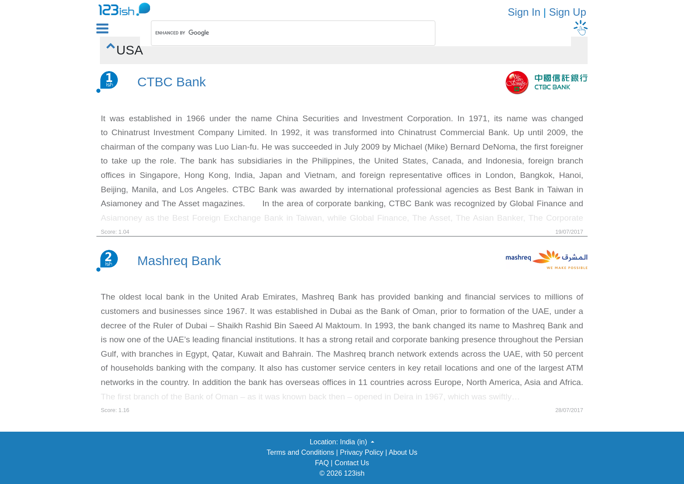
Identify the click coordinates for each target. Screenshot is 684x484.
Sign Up (567, 12)
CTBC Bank (171, 82)
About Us (403, 452)
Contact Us (352, 463)
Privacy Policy (361, 452)
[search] (281, 33)
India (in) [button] (354, 442)
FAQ (322, 463)
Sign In (524, 12)
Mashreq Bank (179, 260)
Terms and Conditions (300, 452)
